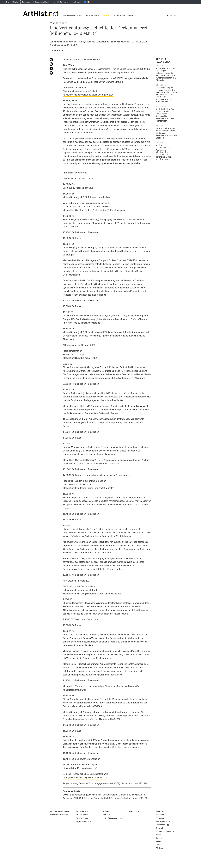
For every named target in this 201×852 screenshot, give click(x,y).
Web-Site (106, 815)
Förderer (159, 848)
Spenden (159, 838)
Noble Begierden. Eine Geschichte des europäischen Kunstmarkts (165, 112)
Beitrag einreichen (72, 15)
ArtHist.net (77, 2)
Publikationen (82, 815)
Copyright (160, 828)
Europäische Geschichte (61, 2)
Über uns (132, 15)
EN (171, 15)
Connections (26, 2)
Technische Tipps (163, 825)
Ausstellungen (82, 818)
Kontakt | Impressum (165, 831)
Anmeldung (119, 15)
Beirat (158, 841)
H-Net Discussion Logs (112, 818)
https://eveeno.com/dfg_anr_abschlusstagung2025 (88, 94)
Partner (159, 845)
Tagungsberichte (83, 821)
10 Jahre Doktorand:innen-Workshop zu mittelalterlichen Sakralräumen (163, 150)
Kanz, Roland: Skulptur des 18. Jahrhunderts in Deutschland (165, 130)
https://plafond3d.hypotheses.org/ (80, 768)
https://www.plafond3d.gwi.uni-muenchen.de (85, 777)
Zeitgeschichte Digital (41, 2)
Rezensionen (92, 15)
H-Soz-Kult (15, 2)
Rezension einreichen (59, 815)
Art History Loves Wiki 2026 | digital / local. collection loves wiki (165, 70)
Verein (158, 835)
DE (167, 15)
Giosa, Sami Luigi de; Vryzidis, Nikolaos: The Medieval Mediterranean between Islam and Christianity (166, 92)
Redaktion (160, 815)
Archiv (105, 15)
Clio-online (5, 2)
